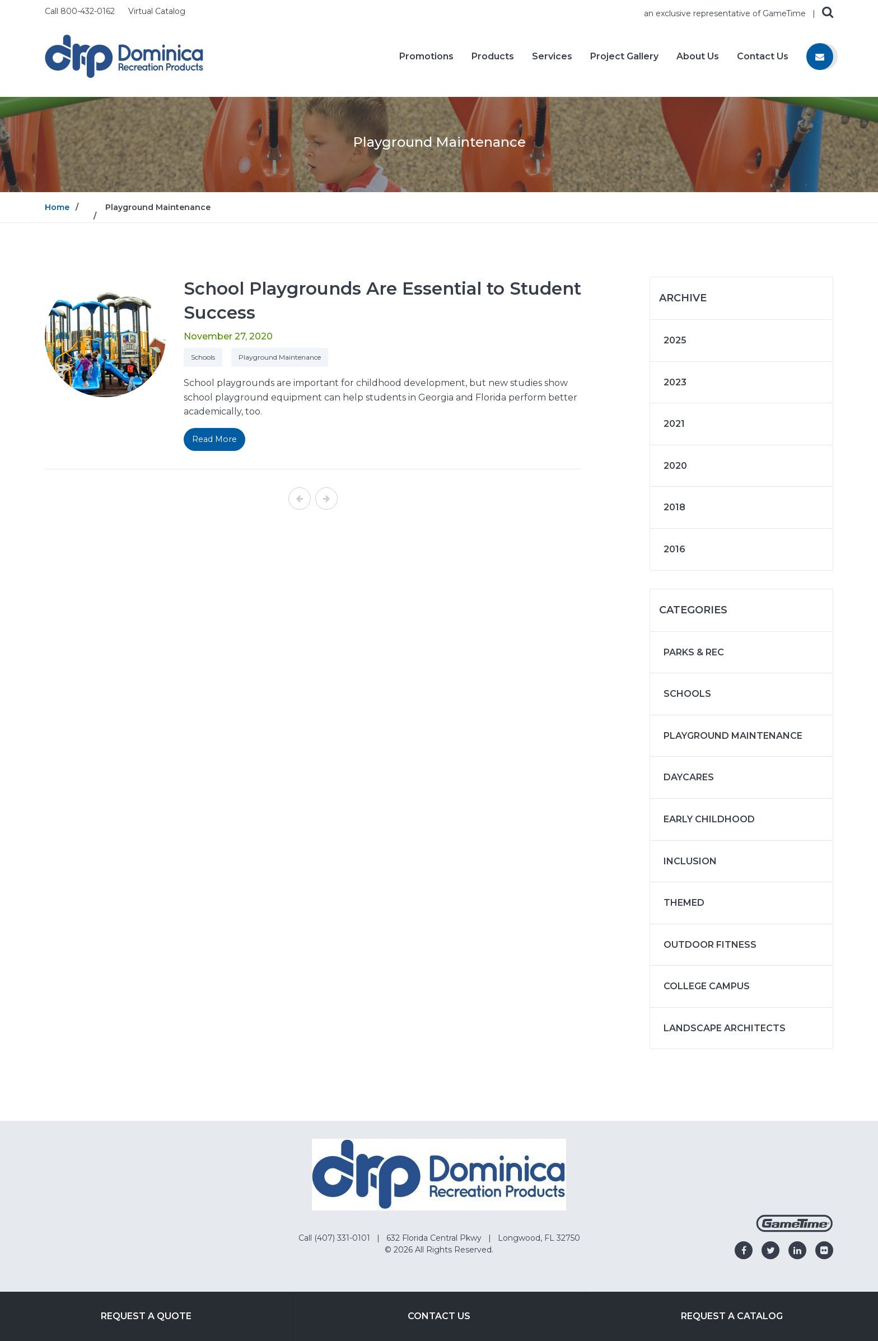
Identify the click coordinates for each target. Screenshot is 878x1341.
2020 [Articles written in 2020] (675, 465)
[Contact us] (819, 56)
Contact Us (762, 56)
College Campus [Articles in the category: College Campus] (707, 986)
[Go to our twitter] (770, 1250)
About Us (697, 56)
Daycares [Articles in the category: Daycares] (689, 777)
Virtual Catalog (156, 11)
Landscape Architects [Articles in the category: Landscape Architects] (725, 1028)
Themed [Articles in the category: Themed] (684, 902)
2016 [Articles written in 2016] (674, 549)
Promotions (426, 56)
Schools (203, 357)
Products (492, 56)
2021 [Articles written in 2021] (674, 423)
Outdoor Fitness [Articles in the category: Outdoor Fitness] (710, 944)
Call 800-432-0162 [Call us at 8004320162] (81, 11)
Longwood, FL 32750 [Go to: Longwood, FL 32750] (539, 1238)
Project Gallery (624, 56)
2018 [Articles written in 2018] (674, 507)
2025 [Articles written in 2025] (675, 340)
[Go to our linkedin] (797, 1250)
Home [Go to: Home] (57, 207)
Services (552, 56)
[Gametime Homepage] (794, 1229)
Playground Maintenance (280, 357)
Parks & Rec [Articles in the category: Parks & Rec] (694, 652)
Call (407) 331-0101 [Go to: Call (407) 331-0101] (335, 1238)
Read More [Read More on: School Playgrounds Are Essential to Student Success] (214, 439)
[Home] (124, 55)
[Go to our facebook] (744, 1250)
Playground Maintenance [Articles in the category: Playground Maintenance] (733, 735)
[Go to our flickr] (824, 1250)
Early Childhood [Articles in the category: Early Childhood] (709, 819)
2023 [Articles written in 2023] (675, 382)
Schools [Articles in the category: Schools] (687, 693)
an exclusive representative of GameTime (726, 13)
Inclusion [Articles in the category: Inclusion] (690, 861)
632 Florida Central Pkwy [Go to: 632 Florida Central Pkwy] (435, 1238)
